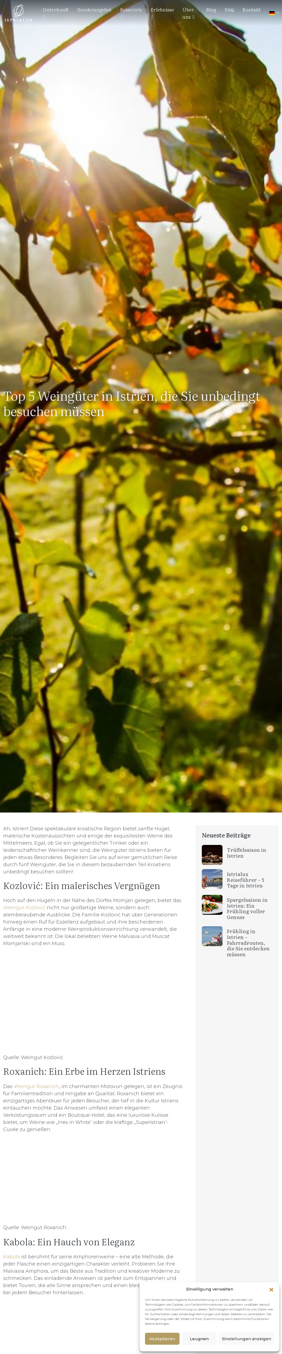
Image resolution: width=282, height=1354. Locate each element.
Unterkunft (55, 13)
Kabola (12, 1257)
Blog (211, 9)
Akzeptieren (162, 1338)
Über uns (188, 13)
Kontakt (251, 9)
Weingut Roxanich (36, 1086)
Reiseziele (131, 13)
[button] (271, 1289)
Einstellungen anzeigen (246, 1338)
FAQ (229, 9)
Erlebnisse (162, 13)
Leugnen (199, 1338)
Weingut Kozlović (24, 908)
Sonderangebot (94, 9)
